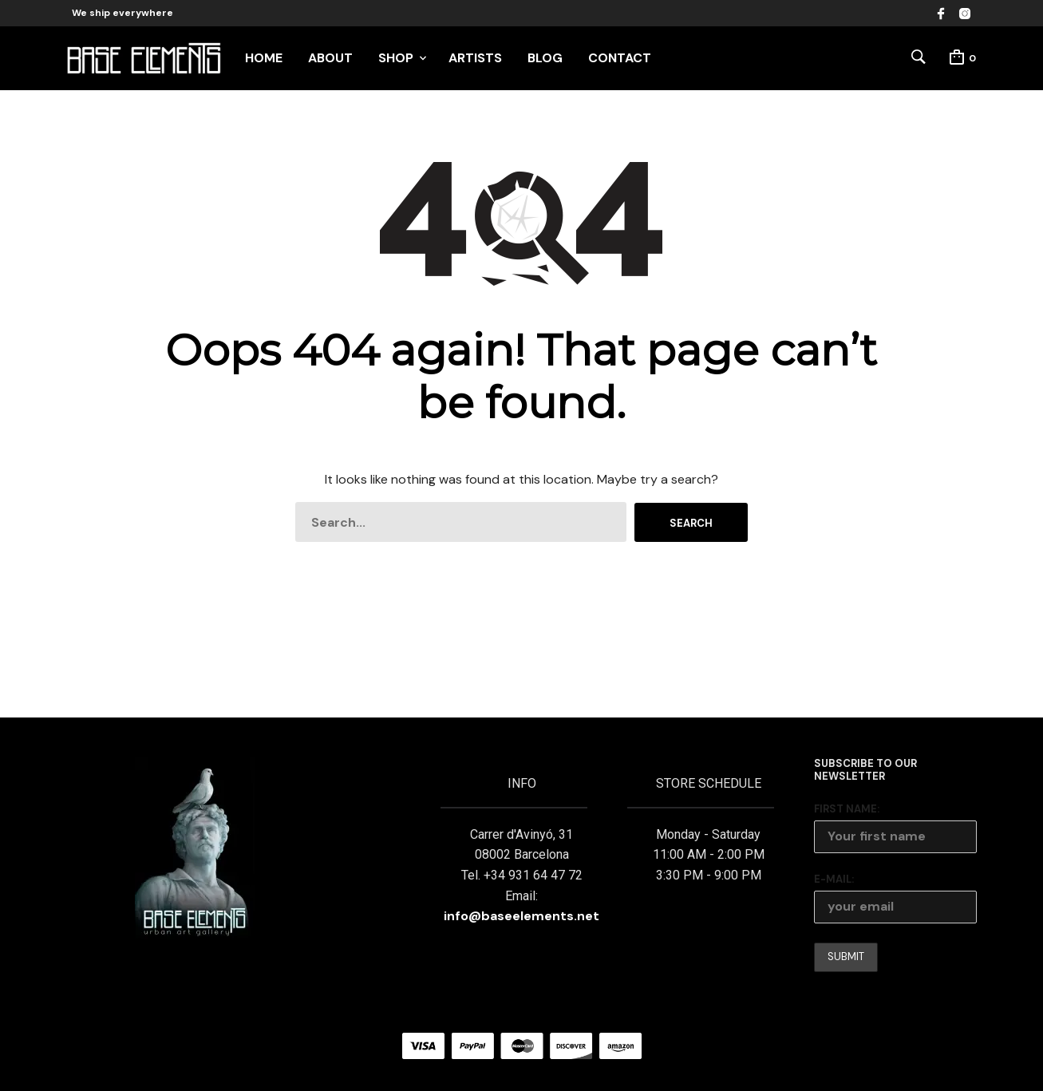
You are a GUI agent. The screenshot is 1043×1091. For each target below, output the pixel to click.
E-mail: (834, 879)
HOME (263, 57)
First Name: (846, 809)
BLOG (545, 57)
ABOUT (330, 57)
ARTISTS (475, 57)
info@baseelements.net (521, 915)
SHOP (395, 57)
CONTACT (619, 57)
